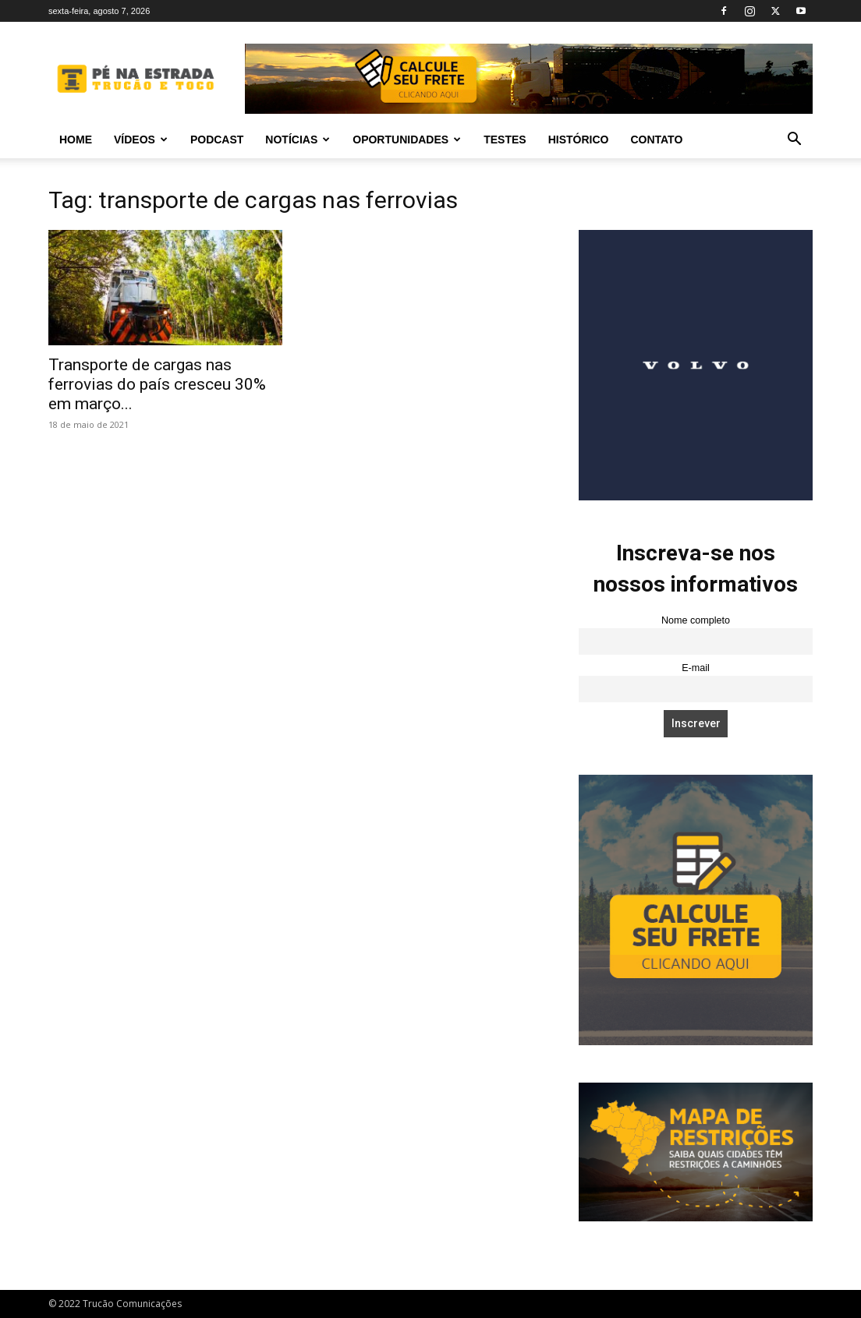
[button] (794, 140)
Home (75, 139)
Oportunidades (407, 139)
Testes (505, 139)
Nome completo (695, 620)
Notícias (297, 139)
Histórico (578, 139)
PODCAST (216, 139)
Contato (656, 139)
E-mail (696, 668)
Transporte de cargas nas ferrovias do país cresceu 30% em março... (157, 384)
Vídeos (141, 139)
